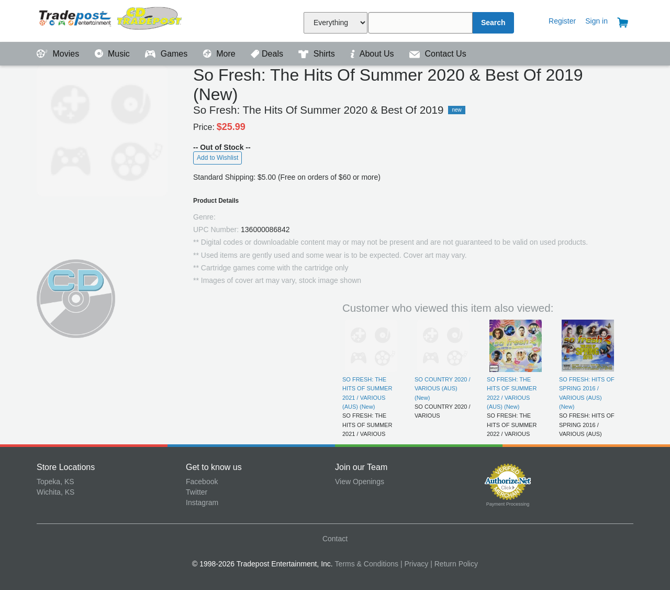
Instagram (202, 502)
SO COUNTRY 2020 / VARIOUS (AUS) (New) (443, 388)
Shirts (317, 53)
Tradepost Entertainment (111, 19)
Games (167, 53)
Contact (335, 538)
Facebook (202, 481)
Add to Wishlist (217, 157)
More (220, 53)
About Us (373, 53)
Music (113, 53)
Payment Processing (508, 504)
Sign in (596, 21)
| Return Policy (454, 564)
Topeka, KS (55, 481)
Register (562, 21)
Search (493, 22)
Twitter (196, 492)
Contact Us (437, 53)
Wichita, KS (55, 492)
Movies (59, 53)
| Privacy (414, 564)
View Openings (359, 481)
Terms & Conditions (366, 564)
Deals (268, 53)
